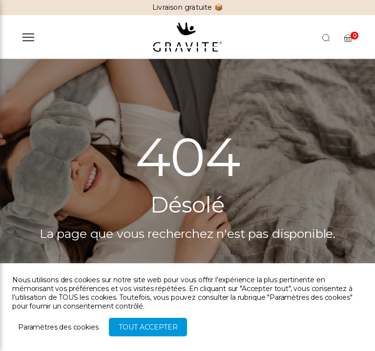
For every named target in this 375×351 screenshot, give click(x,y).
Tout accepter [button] (148, 327)
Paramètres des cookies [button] (58, 327)
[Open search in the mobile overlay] (326, 37)
